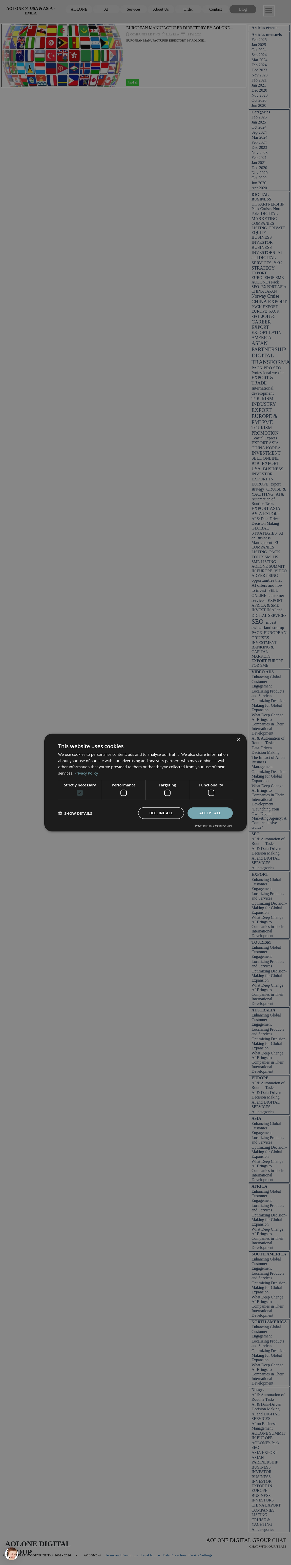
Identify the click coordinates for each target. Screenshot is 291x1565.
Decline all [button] (161, 812)
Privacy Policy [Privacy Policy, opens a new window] (86, 773)
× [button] (238, 739)
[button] (75, 813)
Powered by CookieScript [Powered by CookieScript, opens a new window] (213, 826)
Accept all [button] (210, 812)
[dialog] (145, 782)
